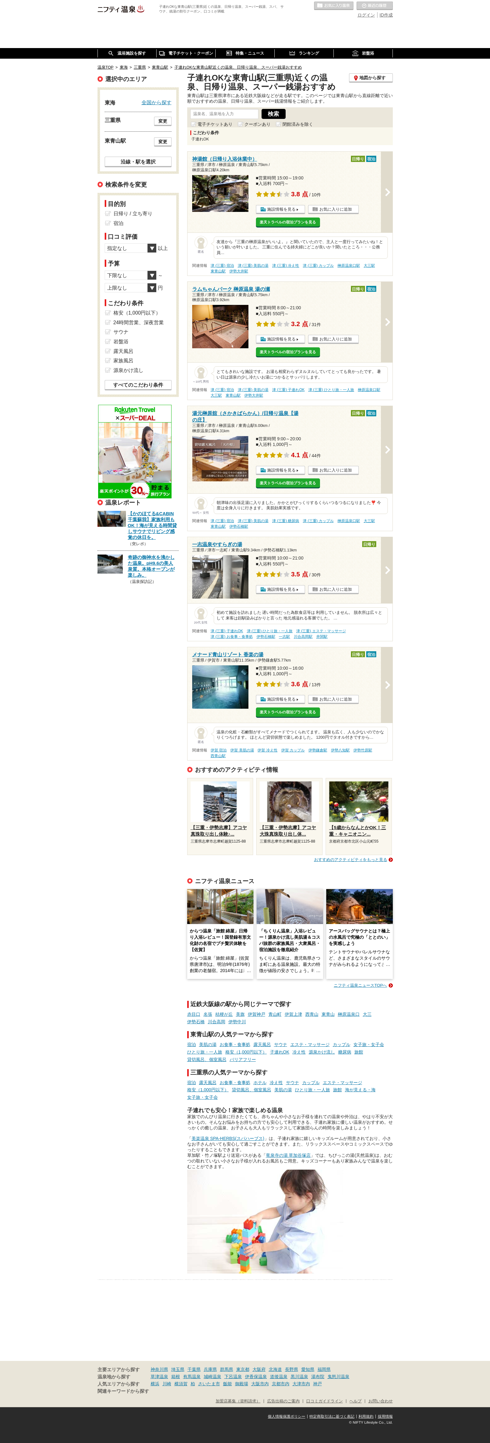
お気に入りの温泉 (333, 6)
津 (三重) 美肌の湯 (253, 265)
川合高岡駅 (303, 636)
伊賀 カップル (293, 750)
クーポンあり (257, 124)
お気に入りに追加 (335, 209)
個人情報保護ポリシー (286, 1416)
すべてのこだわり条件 (138, 385)
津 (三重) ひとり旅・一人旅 (331, 390)
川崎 (166, 1383)
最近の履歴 (375, 6)
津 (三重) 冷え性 (285, 265)
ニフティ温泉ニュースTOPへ (360, 985)
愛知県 (307, 1369)
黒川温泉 (299, 1376)
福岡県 (324, 1369)
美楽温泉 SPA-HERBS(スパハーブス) (228, 1138)
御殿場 (241, 1383)
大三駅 (369, 265)
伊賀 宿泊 (219, 750)
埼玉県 (177, 1369)
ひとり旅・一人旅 (204, 1051)
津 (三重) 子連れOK (288, 390)
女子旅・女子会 (368, 1044)
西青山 (311, 1014)
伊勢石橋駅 (238, 526)
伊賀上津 (293, 1014)
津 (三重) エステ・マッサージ (321, 631)
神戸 (317, 1383)
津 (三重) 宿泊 (222, 265)
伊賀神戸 (256, 1014)
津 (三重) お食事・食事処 (232, 636)
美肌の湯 (208, 1044)
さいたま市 (209, 1383)
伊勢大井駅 (238, 271)
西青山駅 (218, 756)
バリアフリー (243, 1059)
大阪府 (259, 1369)
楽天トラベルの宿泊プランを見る (288, 222)
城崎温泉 (212, 1376)
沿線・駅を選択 (138, 161)
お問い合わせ (380, 1401)
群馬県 (226, 1369)
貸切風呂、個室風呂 (207, 1059)
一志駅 (284, 636)
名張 (207, 1014)
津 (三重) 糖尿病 (285, 521)
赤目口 (193, 1014)
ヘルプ (355, 1401)
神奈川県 (159, 1369)
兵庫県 (210, 1369)
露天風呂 (262, 1044)
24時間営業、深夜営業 (138, 322)
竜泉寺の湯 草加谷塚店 (288, 1155)
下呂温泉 (233, 1376)
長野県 (291, 1369)
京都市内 (280, 1383)
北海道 (275, 1369)
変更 (162, 121)
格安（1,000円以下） (246, 1051)
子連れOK (279, 1051)
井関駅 (322, 636)
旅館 (358, 1051)
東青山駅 (218, 271)
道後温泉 (279, 1376)
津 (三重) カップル (318, 265)
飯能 (227, 1383)
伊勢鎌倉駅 (317, 750)
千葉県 (194, 1369)
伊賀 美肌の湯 (242, 750)
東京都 (242, 1369)
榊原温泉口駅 (349, 265)
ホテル (260, 1082)
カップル (341, 1044)
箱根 (175, 1376)
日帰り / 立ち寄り (132, 213)
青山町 (275, 1014)
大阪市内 (260, 1383)
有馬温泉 (192, 1376)
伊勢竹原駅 (362, 750)
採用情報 (385, 1416)
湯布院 (317, 1376)
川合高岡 (216, 1021)
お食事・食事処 (235, 1044)
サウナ (280, 1044)
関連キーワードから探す (123, 1391)
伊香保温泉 (256, 1376)
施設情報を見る (281, 209)
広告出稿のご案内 (283, 1401)
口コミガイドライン (324, 1401)
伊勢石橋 (196, 1021)
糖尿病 (344, 1051)
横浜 (155, 1383)
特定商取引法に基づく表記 (331, 1416)
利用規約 (365, 1416)
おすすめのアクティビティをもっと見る (350, 859)
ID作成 (386, 14)
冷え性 (299, 1051)
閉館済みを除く (297, 124)
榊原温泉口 (349, 1014)
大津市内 (301, 1383)
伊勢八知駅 (340, 750)
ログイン (366, 14)
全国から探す (157, 102)
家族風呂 (123, 360)
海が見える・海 (360, 1089)
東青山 (328, 1014)
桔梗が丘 (224, 1014)
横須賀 (181, 1383)
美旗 (240, 1014)
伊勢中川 (237, 1021)
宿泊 (191, 1044)
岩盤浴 (120, 341)
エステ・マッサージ (310, 1044)
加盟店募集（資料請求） (238, 1401)
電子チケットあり (215, 124)
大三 (367, 1014)
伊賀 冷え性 (267, 750)
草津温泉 (159, 1376)
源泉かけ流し (322, 1051)
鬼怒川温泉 (338, 1376)
